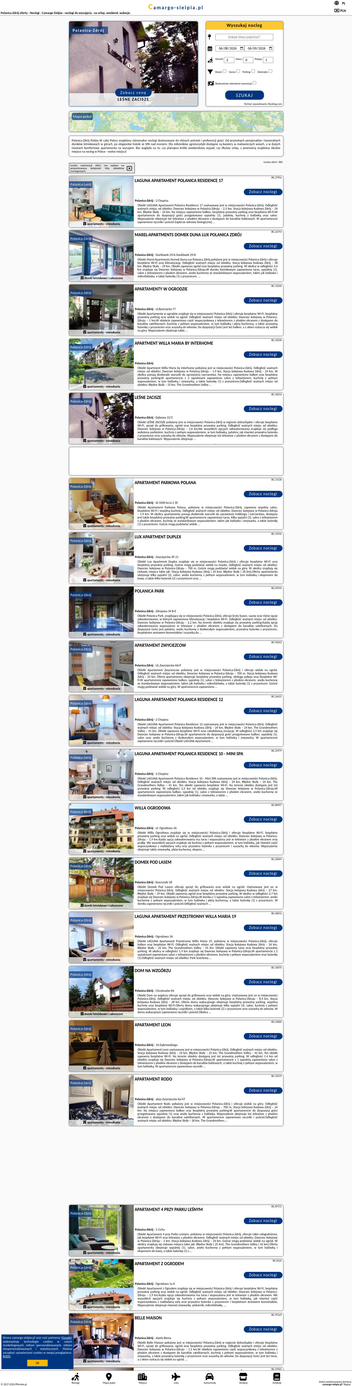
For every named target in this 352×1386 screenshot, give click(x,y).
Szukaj (244, 95)
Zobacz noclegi (263, 191)
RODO (7, 1356)
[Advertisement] (176, 1166)
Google (66, 1338)
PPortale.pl (21, 1384)
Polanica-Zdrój (81, 184)
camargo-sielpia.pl (176, 7)
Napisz (347, 1384)
